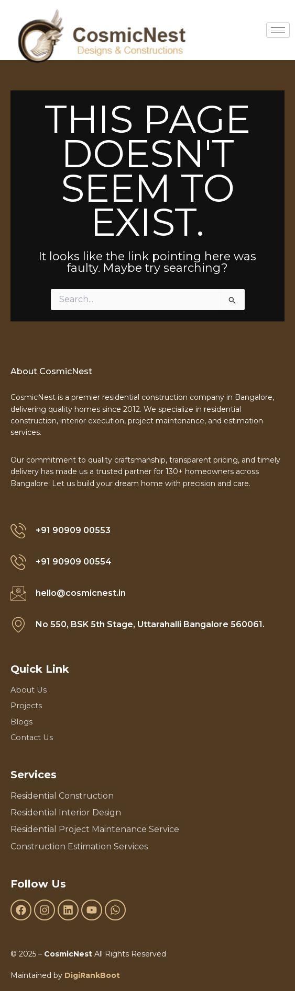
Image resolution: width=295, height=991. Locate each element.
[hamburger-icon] (278, 30)
